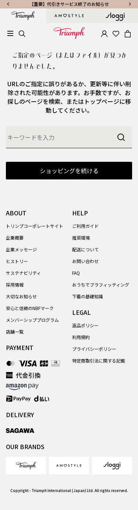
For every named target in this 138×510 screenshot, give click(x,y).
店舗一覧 (15, 331)
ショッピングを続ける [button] (69, 170)
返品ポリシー (85, 325)
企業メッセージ (21, 249)
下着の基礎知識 (87, 296)
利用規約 (81, 337)
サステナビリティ (23, 273)
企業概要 (15, 237)
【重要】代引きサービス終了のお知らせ (69, 4)
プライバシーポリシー (94, 349)
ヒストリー (17, 261)
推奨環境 (81, 237)
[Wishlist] (116, 33)
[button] (104, 33)
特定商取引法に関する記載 (98, 360)
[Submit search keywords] (121, 137)
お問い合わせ (85, 261)
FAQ (76, 273)
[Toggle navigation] (10, 33)
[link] (26, 465)
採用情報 (15, 284)
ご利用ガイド (85, 226)
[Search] (22, 33)
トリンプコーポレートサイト (34, 226)
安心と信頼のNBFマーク (30, 308)
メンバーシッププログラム (32, 320)
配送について (85, 249)
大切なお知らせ (21, 296)
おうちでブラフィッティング (100, 284)
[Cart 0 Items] (127, 33)
